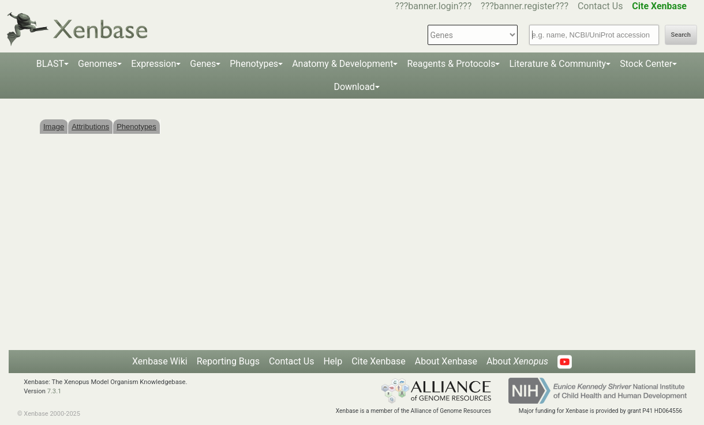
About (517, 361)
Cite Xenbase (378, 361)
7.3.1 (54, 391)
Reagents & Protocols (451, 63)
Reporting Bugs (228, 361)
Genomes (97, 63)
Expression (153, 63)
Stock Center (646, 63)
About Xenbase (446, 361)
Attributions (90, 126)
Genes (203, 63)
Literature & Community (557, 63)
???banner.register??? (524, 6)
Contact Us (600, 6)
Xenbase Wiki (160, 361)
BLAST (50, 63)
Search (681, 35)
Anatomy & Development (342, 63)
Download (354, 86)
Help (332, 361)
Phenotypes (254, 63)
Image (53, 126)
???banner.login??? (433, 6)
